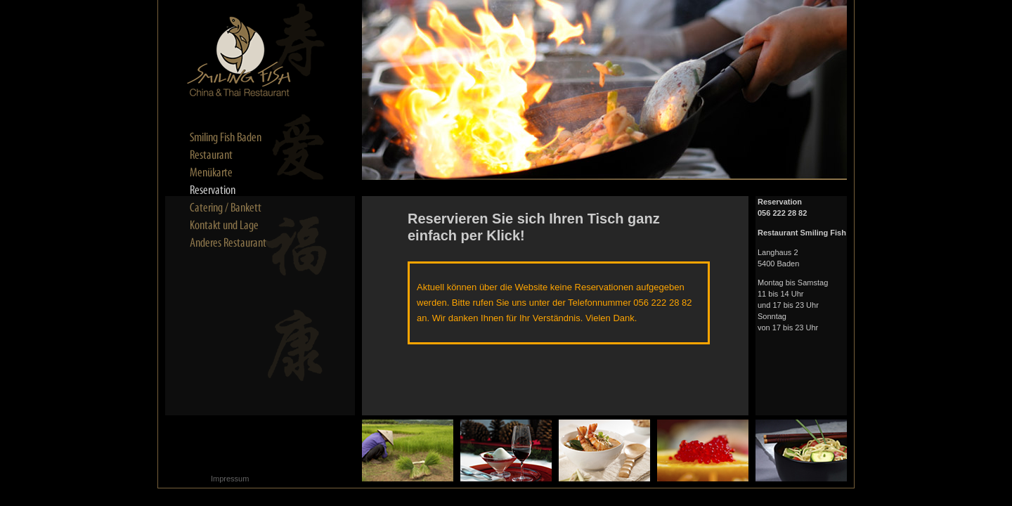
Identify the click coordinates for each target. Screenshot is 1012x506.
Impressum (230, 478)
